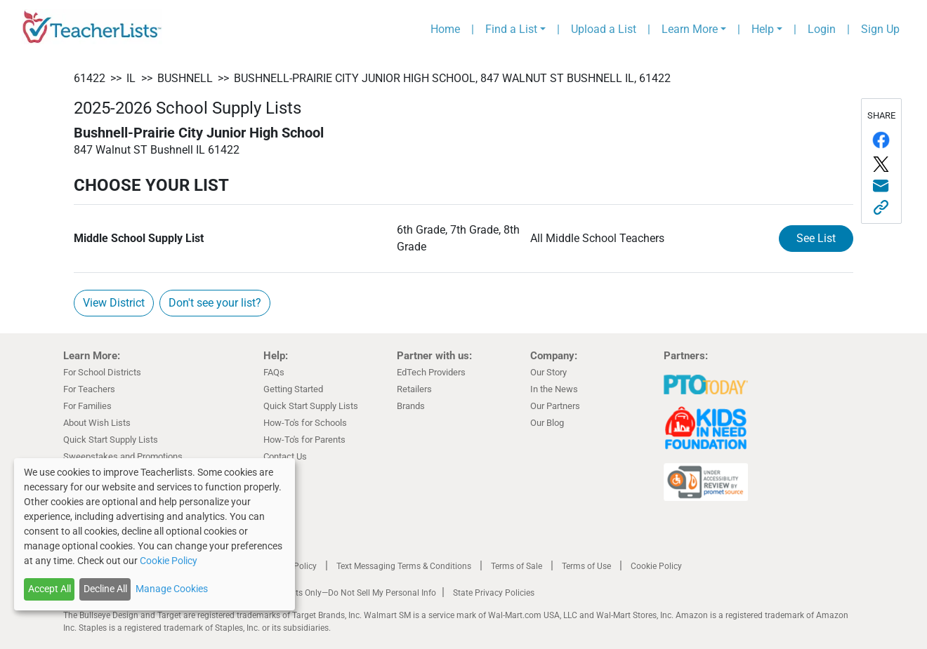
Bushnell (185, 78)
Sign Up (880, 29)
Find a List (511, 29)
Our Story (548, 372)
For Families (87, 406)
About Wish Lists (97, 422)
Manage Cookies (172, 588)
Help (762, 29)
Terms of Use (586, 566)
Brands (411, 406)
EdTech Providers (431, 372)
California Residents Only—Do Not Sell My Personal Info (331, 593)
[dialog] (154, 534)
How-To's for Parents (304, 439)
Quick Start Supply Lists (110, 439)
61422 (89, 78)
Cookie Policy (656, 566)
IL (131, 78)
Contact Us (285, 456)
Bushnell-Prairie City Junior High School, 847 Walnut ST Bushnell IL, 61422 (452, 78)
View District (114, 302)
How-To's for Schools (305, 422)
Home (445, 29)
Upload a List (603, 29)
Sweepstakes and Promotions (123, 456)
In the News (554, 389)
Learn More (690, 29)
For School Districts (102, 372)
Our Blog (547, 422)
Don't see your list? (215, 302)
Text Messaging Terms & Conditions (403, 566)
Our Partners (555, 406)
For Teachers (89, 389)
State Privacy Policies (493, 593)
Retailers (414, 389)
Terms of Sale (516, 566)
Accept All (49, 588)
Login (822, 29)
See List (816, 238)
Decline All (105, 588)
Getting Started (293, 389)
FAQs (273, 372)
